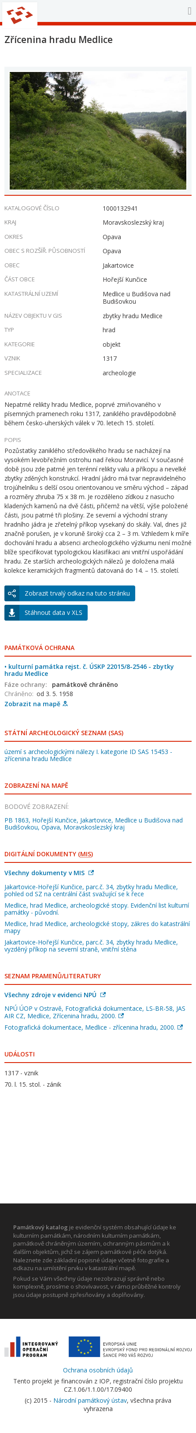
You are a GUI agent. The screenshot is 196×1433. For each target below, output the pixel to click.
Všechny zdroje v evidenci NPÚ (55, 995)
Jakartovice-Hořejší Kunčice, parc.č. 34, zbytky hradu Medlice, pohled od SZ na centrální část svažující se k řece (91, 890)
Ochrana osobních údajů (98, 1370)
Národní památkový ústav (90, 1400)
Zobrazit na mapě (36, 704)
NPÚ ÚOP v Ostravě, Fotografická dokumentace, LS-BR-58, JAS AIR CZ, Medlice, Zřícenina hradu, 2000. (94, 1012)
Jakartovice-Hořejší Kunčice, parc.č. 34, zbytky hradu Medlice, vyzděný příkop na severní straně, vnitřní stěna (91, 945)
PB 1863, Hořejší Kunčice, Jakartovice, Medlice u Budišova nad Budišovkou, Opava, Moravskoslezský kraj (93, 823)
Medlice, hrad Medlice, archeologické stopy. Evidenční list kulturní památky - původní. (96, 908)
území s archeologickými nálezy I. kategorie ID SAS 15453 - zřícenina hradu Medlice (88, 755)
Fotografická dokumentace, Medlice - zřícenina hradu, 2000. (93, 1027)
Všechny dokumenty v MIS (49, 873)
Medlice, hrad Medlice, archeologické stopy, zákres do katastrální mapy (97, 927)
